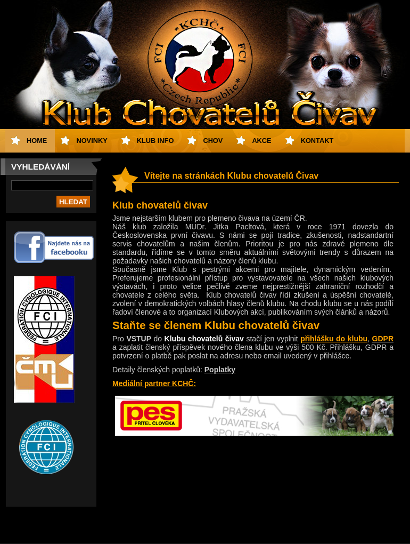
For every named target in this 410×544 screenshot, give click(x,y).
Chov (213, 141)
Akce (261, 141)
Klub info (155, 141)
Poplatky (219, 369)
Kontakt (317, 141)
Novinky (91, 141)
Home (37, 141)
